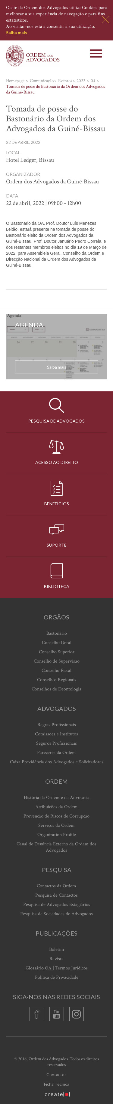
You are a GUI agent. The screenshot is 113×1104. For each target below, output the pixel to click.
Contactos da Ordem (56, 886)
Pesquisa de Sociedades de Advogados (56, 914)
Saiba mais (16, 32)
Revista (56, 959)
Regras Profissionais (56, 725)
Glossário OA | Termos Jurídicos (57, 968)
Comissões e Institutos (56, 734)
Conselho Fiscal (56, 670)
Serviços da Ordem (56, 825)
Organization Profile (56, 835)
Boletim (56, 949)
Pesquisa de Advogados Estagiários (56, 904)
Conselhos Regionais (56, 680)
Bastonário (56, 633)
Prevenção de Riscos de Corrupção (56, 816)
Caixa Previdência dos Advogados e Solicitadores (56, 762)
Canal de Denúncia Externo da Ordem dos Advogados (56, 847)
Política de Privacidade (56, 977)
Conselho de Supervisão (57, 661)
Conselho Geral (56, 643)
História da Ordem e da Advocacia (56, 797)
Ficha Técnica (56, 1084)
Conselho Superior (56, 652)
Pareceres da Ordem (56, 752)
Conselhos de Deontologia (56, 689)
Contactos (56, 1074)
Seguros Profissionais (56, 743)
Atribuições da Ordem (56, 807)
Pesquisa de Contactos (56, 895)
